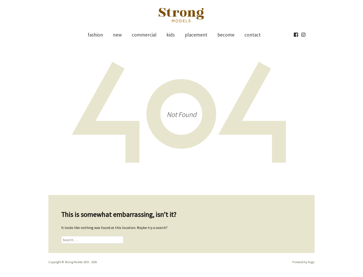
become (226, 35)
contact (252, 35)
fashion (95, 35)
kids (170, 35)
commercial (144, 35)
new (117, 35)
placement (196, 35)
